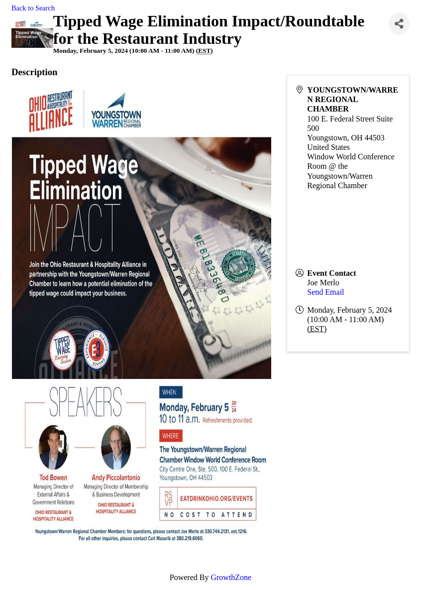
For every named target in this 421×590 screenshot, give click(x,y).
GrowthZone (230, 577)
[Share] (399, 23)
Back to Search (33, 8)
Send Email (325, 292)
